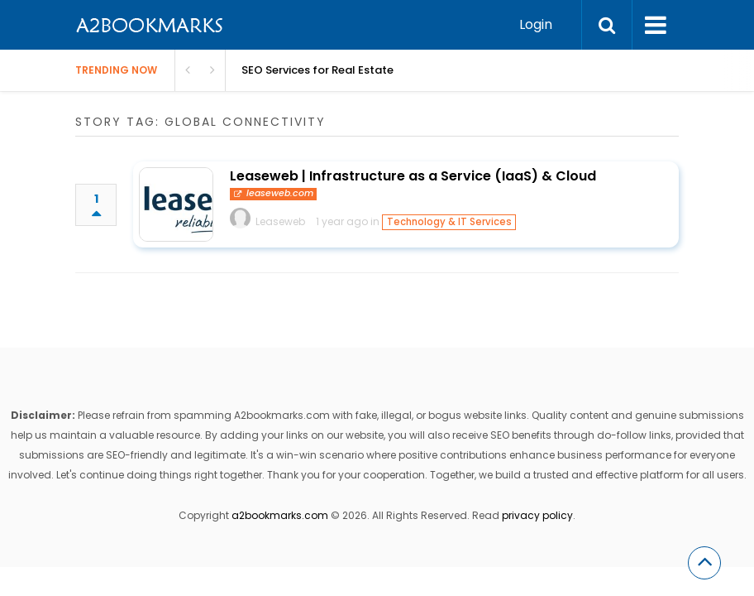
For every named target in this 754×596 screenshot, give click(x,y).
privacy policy (537, 515)
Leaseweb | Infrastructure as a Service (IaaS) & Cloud (413, 175)
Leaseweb (280, 221)
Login (535, 24)
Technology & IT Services (449, 221)
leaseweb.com (273, 193)
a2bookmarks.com (279, 515)
